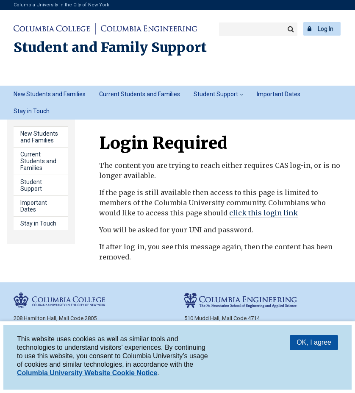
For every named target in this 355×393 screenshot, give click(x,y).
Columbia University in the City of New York (61, 5)
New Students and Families (50, 94)
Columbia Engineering (147, 29)
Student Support (216, 94)
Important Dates (278, 94)
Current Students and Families (139, 94)
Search (290, 29)
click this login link (263, 213)
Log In (325, 28)
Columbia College (53, 29)
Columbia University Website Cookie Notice (87, 374)
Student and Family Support (110, 47)
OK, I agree (314, 343)
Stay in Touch (32, 111)
